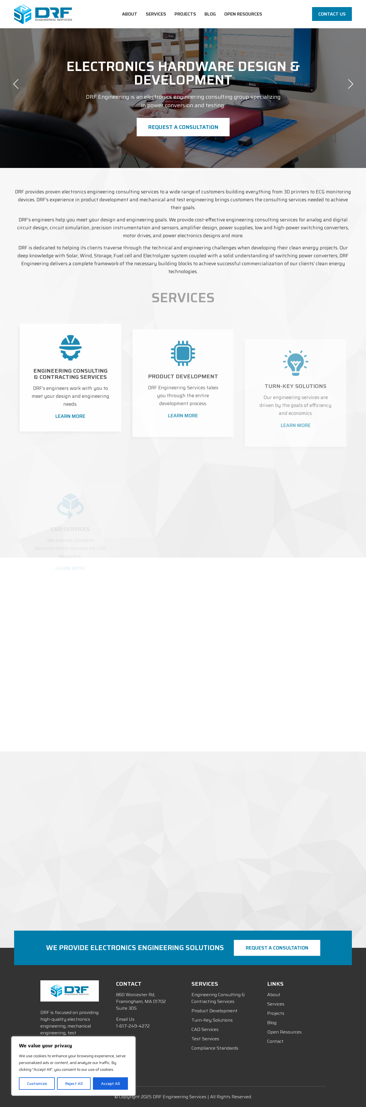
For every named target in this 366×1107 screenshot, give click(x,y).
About (273, 994)
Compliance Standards (214, 1048)
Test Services (205, 1038)
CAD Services (205, 1029)
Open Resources (284, 1031)
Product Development (214, 1010)
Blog (271, 1022)
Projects (275, 1013)
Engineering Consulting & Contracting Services (218, 998)
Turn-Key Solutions (212, 1020)
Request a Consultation (183, 127)
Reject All (74, 1083)
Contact (275, 1041)
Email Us (125, 1019)
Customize (37, 1083)
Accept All (110, 1083)
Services (275, 1003)
